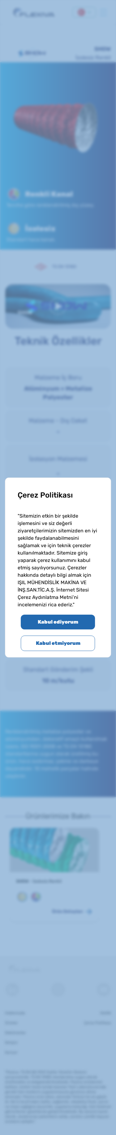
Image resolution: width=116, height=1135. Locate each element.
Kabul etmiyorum (58, 643)
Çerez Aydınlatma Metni (45, 597)
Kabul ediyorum (58, 622)
